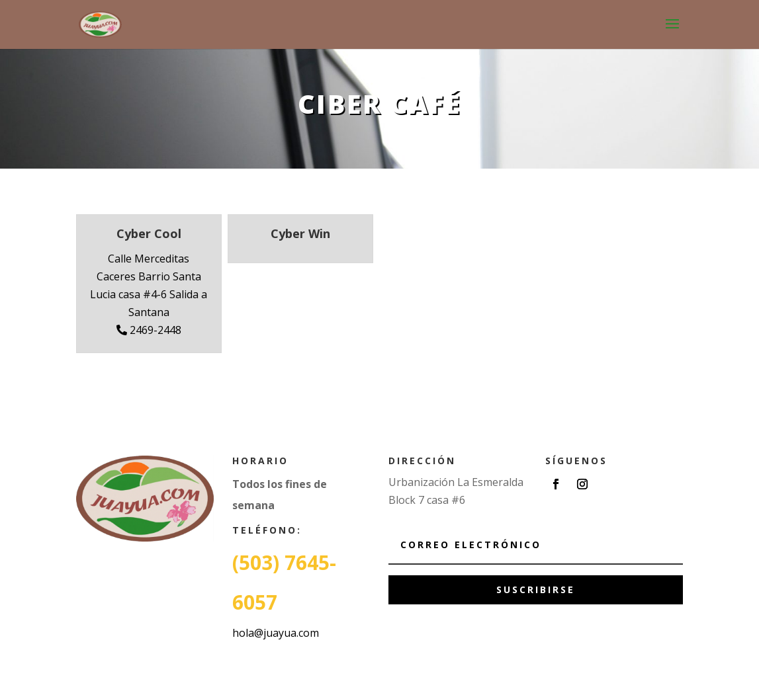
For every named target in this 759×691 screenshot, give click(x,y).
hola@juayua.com (275, 633)
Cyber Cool (148, 233)
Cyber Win (300, 233)
